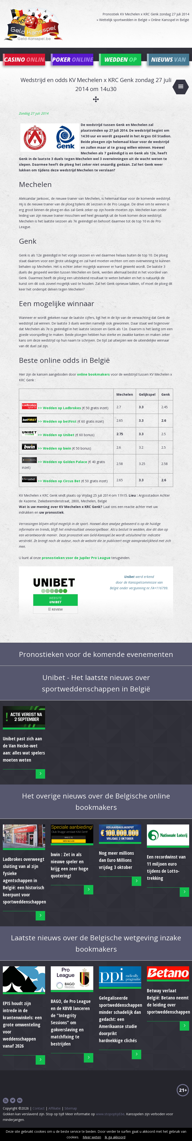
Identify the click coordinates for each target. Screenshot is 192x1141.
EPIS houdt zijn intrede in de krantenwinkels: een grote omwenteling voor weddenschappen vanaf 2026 (22, 1031)
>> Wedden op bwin (46, 455)
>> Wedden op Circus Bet (51, 488)
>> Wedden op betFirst (49, 428)
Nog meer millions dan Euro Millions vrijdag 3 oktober (116, 867)
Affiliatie (54, 1115)
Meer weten (92, 1137)
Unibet (55, 607)
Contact (39, 1115)
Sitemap (70, 1115)
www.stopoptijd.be (110, 1121)
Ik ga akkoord (115, 1137)
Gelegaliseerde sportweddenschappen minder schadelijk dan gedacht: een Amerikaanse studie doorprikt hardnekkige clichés (120, 1026)
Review (55, 616)
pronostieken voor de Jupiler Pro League (76, 565)
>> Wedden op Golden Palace (54, 469)
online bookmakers (93, 381)
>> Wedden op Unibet (48, 442)
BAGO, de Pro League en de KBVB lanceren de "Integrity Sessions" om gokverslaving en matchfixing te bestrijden (71, 1029)
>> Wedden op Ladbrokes (51, 415)
